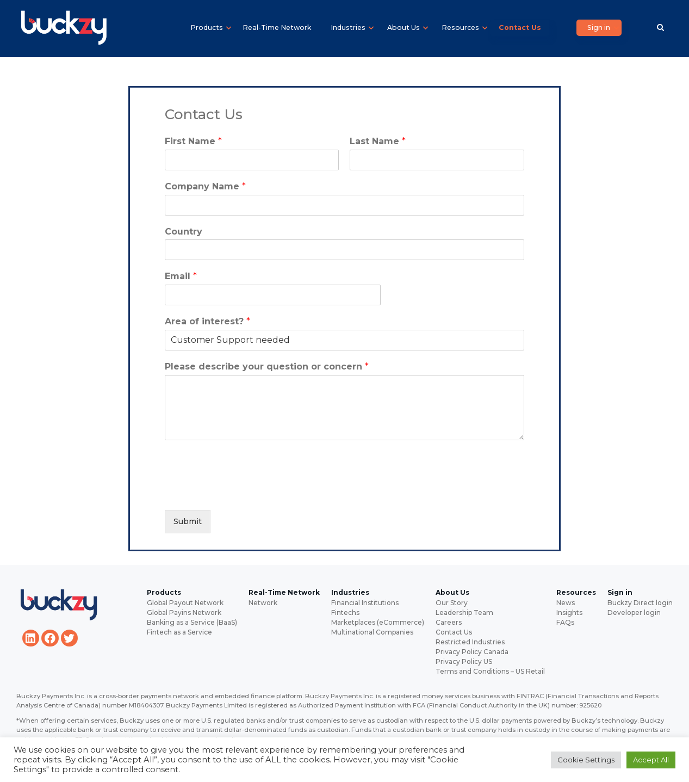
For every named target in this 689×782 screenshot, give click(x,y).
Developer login (634, 612)
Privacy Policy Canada (472, 652)
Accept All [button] (651, 759)
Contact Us (520, 27)
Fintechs (345, 612)
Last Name (378, 141)
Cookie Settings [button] (585, 759)
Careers (449, 622)
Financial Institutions (365, 603)
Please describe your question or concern (267, 366)
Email (181, 276)
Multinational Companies (372, 632)
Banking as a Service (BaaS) (192, 622)
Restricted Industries (470, 642)
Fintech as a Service (179, 632)
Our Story (452, 603)
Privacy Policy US (464, 661)
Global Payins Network (184, 612)
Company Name (205, 186)
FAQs (565, 622)
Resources (460, 27)
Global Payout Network (185, 603)
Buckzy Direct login (640, 603)
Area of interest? (207, 321)
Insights (569, 612)
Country (183, 231)
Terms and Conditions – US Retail (490, 671)
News (565, 603)
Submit (187, 521)
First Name (193, 141)
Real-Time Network (277, 27)
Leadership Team (464, 612)
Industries (348, 27)
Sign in (598, 27)
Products (206, 27)
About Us (403, 27)
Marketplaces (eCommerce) (377, 622)
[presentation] (247, 492)
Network (263, 603)
